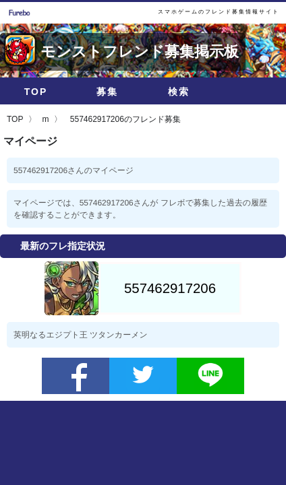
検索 (179, 91)
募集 (107, 91)
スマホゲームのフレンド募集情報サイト (218, 12)
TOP (36, 91)
